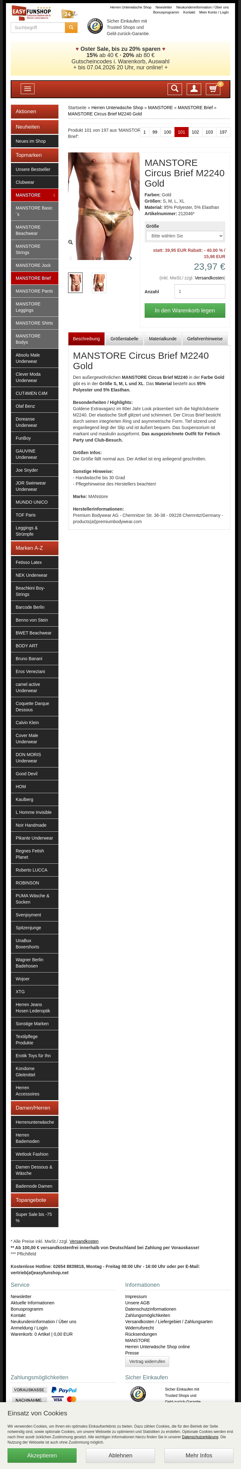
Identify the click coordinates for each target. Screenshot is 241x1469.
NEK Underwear (31, 575)
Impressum (136, 1296)
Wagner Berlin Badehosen (29, 962)
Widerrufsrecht (139, 1327)
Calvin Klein (27, 722)
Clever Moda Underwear (28, 377)
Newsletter (164, 7)
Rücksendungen (141, 1334)
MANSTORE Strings (28, 249)
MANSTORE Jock (33, 265)
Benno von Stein (32, 620)
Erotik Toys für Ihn (33, 1055)
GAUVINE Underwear (26, 454)
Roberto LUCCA (31, 869)
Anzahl (152, 291)
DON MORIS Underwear (28, 757)
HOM (21, 786)
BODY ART (27, 645)
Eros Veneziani (30, 671)
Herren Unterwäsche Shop (131, 7)
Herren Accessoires (27, 1090)
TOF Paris (26, 514)
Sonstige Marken (32, 1023)
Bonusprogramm (166, 12)
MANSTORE (28, 195)
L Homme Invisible (34, 812)
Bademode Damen (34, 1186)
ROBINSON (27, 882)
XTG (20, 991)
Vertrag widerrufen (147, 1361)
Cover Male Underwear (27, 738)
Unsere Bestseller (33, 169)
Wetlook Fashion (32, 1154)
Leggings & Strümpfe (27, 531)
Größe (152, 226)
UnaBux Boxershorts (27, 943)
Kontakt (189, 12)
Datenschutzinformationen (150, 1309)
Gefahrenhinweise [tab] (205, 338)
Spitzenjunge (28, 927)
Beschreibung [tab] (86, 338)
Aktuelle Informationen (32, 1302)
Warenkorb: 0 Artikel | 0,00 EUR (42, 1334)
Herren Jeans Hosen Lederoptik (33, 1007)
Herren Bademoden (28, 1138)
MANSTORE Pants (34, 291)
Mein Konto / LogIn (214, 12)
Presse (132, 1352)
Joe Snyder (27, 470)
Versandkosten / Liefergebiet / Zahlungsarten (169, 1321)
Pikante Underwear (34, 838)
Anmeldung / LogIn (29, 1327)
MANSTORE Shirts (34, 323)
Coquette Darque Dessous (32, 706)
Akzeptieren (42, 1455)
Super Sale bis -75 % (34, 1217)
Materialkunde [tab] (163, 338)
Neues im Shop (31, 141)
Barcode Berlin (30, 607)
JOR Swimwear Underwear (31, 486)
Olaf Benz (25, 406)
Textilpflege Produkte (27, 1039)
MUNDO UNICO (32, 502)
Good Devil (26, 773)
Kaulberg (24, 799)
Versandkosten (209, 277)
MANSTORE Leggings (28, 307)
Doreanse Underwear (26, 422)
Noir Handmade (31, 825)
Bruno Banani (29, 658)
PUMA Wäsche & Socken (32, 898)
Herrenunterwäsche (35, 1122)
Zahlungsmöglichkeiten (147, 1315)
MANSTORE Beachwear (28, 230)
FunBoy (23, 438)
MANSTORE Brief (33, 278)
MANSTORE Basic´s (34, 211)
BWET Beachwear (33, 632)
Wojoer (22, 978)
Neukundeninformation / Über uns (202, 7)
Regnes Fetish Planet (30, 854)
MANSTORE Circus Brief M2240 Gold (105, 113)
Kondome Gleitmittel (25, 1071)
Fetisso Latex (29, 562)
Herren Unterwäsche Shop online (157, 1346)
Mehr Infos (198, 1455)
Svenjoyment (28, 914)
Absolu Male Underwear (28, 358)
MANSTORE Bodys (28, 339)
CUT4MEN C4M (31, 393)
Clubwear (25, 182)
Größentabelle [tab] (124, 338)
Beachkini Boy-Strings (30, 591)
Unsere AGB (137, 1302)
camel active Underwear (28, 687)
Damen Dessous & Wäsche (34, 1170)
